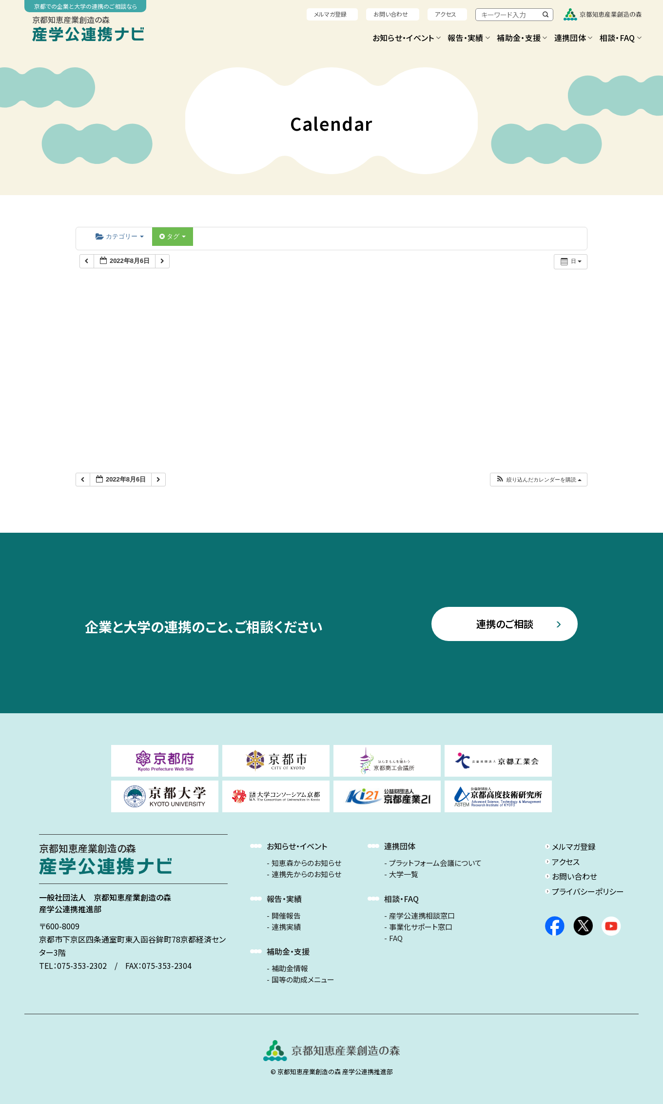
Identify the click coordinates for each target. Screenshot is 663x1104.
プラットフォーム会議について (435, 863)
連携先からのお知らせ (306, 874)
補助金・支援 (522, 37)
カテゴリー (120, 236)
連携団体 (573, 37)
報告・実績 (469, 37)
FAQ (396, 938)
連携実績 (286, 926)
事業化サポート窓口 (420, 926)
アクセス (445, 14)
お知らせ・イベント (406, 37)
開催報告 (286, 915)
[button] (538, 479)
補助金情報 (290, 968)
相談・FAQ (621, 37)
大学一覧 (403, 874)
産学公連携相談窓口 (422, 915)
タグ (172, 236)
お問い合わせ (390, 14)
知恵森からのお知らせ (306, 863)
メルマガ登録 (330, 14)
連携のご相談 (504, 624)
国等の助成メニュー (303, 979)
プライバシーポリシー (588, 891)
